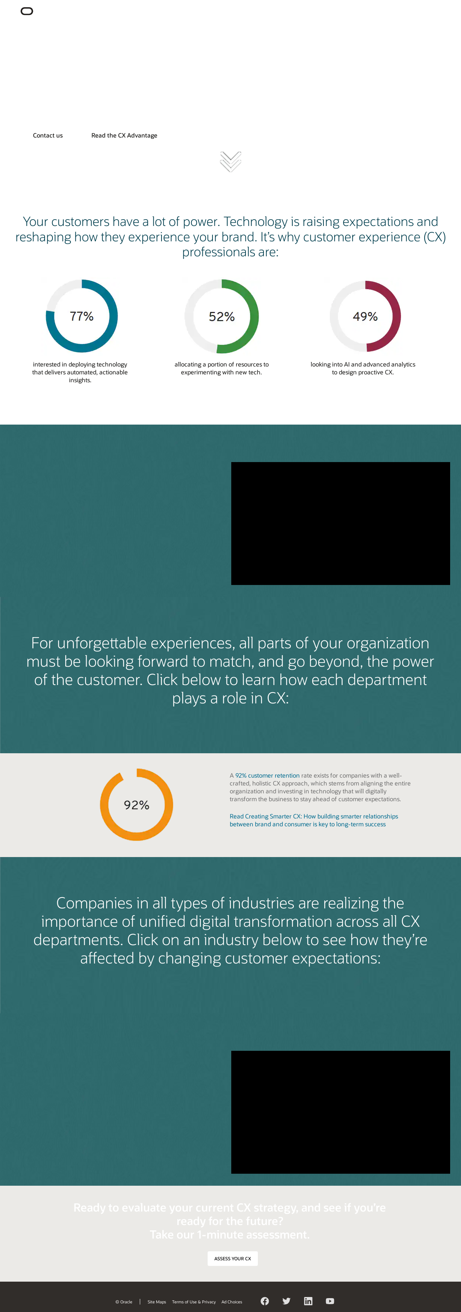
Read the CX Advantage (124, 135)
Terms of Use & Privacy (194, 1302)
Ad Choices (232, 1302)
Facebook (265, 1302)
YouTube (330, 1302)
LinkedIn (308, 1302)
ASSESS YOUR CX (232, 1258)
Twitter (286, 1302)
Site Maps (157, 1302)
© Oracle (123, 1302)
